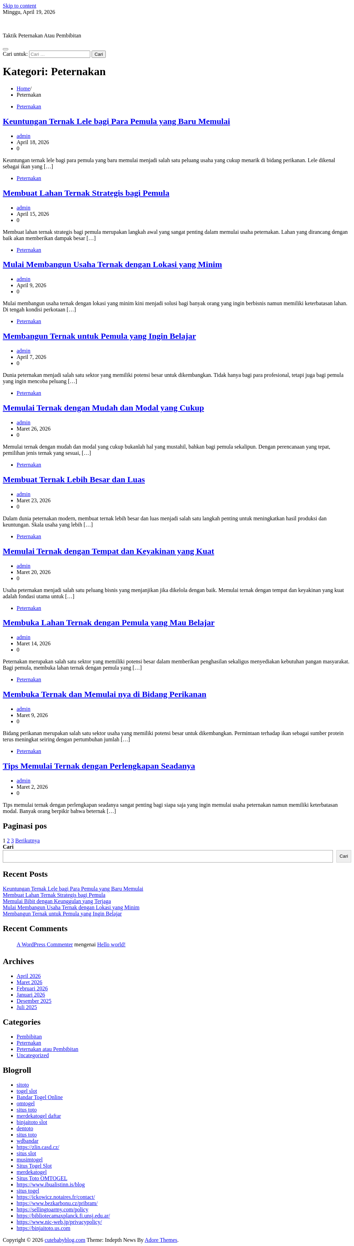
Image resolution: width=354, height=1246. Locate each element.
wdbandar (27, 1141)
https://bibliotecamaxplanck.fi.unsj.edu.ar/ (63, 1216)
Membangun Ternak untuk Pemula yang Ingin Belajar (99, 336)
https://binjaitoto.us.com (44, 1228)
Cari (8, 847)
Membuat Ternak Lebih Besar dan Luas (74, 479)
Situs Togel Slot (34, 1166)
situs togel (28, 1191)
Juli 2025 (27, 1007)
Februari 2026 (32, 988)
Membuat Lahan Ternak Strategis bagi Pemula (86, 192)
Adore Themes (161, 1240)
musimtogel (30, 1160)
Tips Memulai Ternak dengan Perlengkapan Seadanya (99, 765)
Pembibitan (29, 1037)
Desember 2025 (34, 1001)
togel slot (27, 1091)
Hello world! (111, 944)
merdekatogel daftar (39, 1116)
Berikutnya (27, 840)
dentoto (25, 1128)
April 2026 (29, 976)
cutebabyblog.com (23, 24)
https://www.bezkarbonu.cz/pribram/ (57, 1203)
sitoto (23, 1085)
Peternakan (29, 106)
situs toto (27, 1110)
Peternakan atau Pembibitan (47, 1049)
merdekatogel (32, 1172)
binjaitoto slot (32, 1122)
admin (23, 136)
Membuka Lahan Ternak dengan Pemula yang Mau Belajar (109, 622)
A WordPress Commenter (45, 944)
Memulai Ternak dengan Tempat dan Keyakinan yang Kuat (108, 551)
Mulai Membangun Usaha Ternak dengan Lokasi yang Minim (112, 264)
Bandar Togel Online (40, 1097)
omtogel (26, 1103)
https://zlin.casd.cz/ (38, 1147)
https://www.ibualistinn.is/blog (51, 1184)
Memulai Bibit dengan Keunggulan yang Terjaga (57, 901)
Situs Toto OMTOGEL (42, 1178)
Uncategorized (33, 1055)
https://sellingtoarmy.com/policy (52, 1209)
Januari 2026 (31, 995)
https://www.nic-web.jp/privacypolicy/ (59, 1222)
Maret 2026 (29, 982)
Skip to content (19, 6)
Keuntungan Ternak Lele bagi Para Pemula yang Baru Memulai (116, 121)
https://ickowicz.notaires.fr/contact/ (56, 1197)
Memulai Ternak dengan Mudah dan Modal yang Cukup (103, 407)
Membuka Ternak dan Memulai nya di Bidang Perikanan (104, 694)
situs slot (26, 1153)
